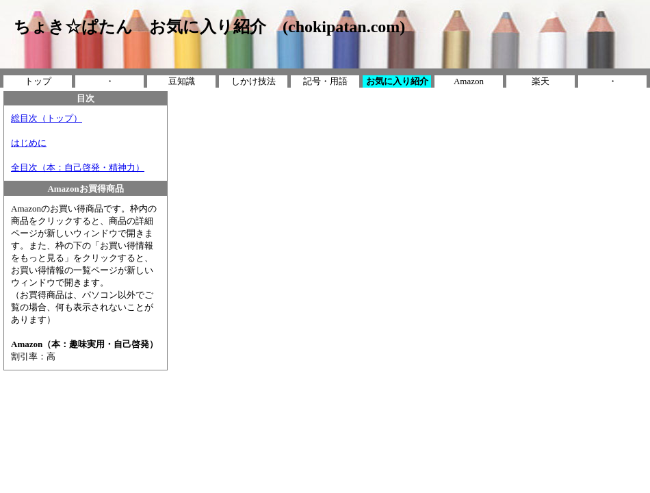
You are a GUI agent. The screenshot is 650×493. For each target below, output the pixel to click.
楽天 (540, 81)
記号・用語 (325, 81)
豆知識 (181, 81)
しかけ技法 (253, 81)
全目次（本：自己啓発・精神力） (77, 167)
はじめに (29, 143)
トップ (38, 81)
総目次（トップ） (46, 118)
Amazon (469, 81)
